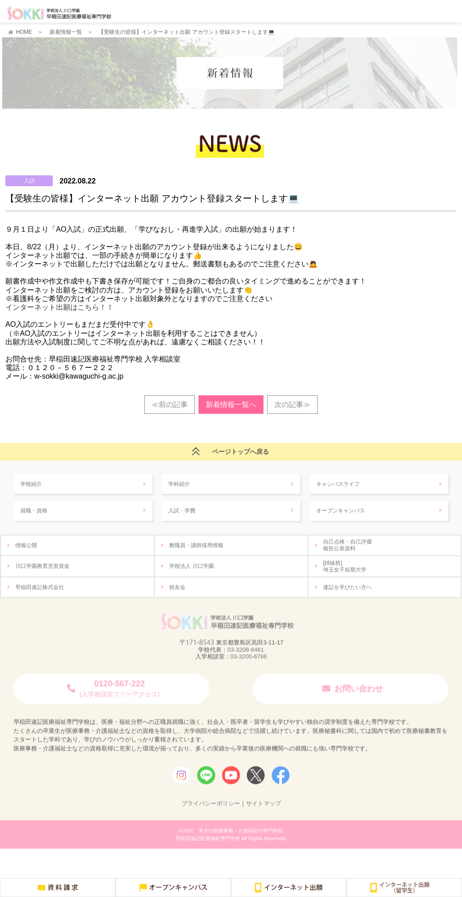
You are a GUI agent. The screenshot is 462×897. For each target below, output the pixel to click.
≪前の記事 (170, 404)
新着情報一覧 (66, 32)
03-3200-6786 (249, 659)
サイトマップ (263, 806)
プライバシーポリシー (210, 806)
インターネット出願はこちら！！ (59, 307)
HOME (24, 32)
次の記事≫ (292, 404)
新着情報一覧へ (231, 404)
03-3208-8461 (245, 653)
